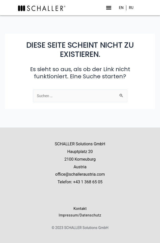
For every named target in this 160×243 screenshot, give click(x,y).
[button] (108, 7)
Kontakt (80, 208)
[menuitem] (121, 7)
